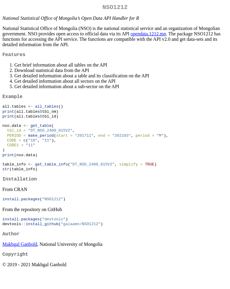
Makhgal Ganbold (19, 259)
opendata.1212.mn (148, 34)
